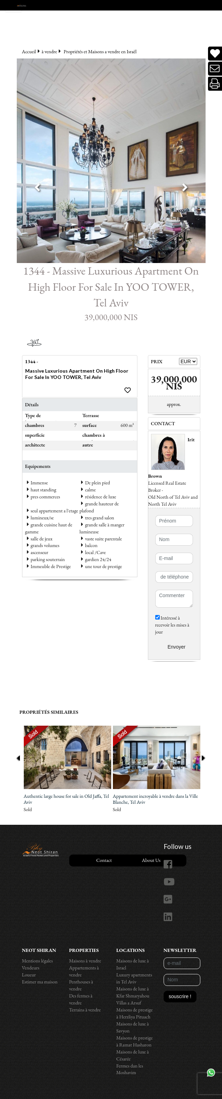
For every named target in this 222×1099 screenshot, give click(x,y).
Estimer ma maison (40, 982)
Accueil (29, 51)
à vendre (49, 51)
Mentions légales (37, 961)
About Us (151, 860)
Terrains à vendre (85, 1010)
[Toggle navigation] (13, 6)
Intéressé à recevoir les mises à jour (172, 625)
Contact (104, 860)
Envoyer (176, 647)
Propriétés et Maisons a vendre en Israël (100, 51)
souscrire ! (180, 996)
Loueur (29, 975)
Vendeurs (31, 968)
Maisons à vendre (85, 961)
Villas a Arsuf (128, 1003)
